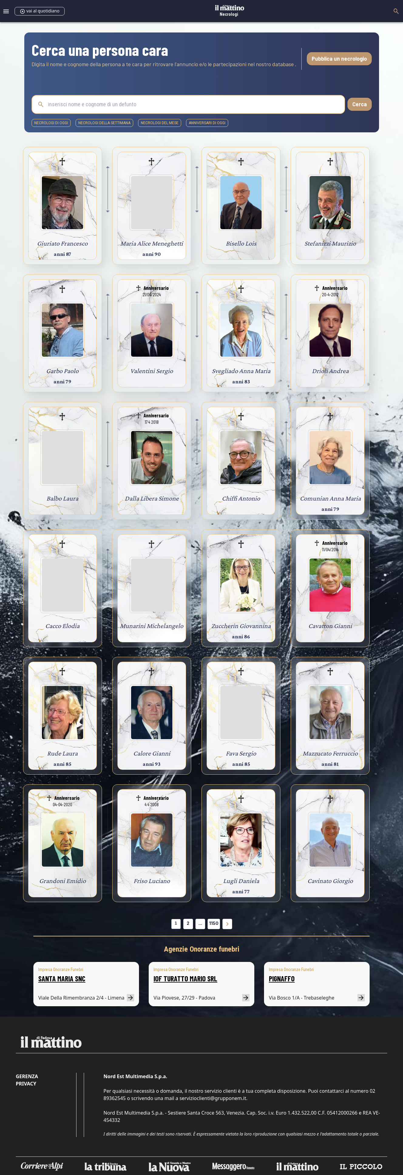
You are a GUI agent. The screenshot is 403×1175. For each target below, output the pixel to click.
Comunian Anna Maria (330, 498)
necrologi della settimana (104, 123)
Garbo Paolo (62, 371)
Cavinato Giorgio (330, 881)
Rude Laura (62, 753)
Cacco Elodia (62, 626)
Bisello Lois (241, 243)
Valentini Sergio (151, 371)
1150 (213, 923)
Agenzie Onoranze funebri (201, 949)
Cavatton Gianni (330, 626)
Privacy (26, 1083)
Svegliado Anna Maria (241, 371)
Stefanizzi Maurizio (330, 243)
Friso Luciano (152, 881)
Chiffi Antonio (241, 498)
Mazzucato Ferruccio (330, 753)
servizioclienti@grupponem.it (212, 1098)
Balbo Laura (62, 498)
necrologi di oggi (51, 123)
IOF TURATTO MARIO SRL (185, 978)
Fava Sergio (241, 753)
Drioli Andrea (330, 371)
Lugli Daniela (241, 881)
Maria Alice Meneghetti (151, 243)
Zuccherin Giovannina (241, 626)
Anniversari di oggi (207, 123)
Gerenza (27, 1076)
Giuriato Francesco (62, 243)
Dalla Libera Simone (152, 498)
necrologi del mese (159, 123)
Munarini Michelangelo (151, 626)
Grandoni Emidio (62, 881)
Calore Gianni (151, 753)
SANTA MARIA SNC (61, 978)
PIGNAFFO (282, 978)
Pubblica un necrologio (339, 58)
